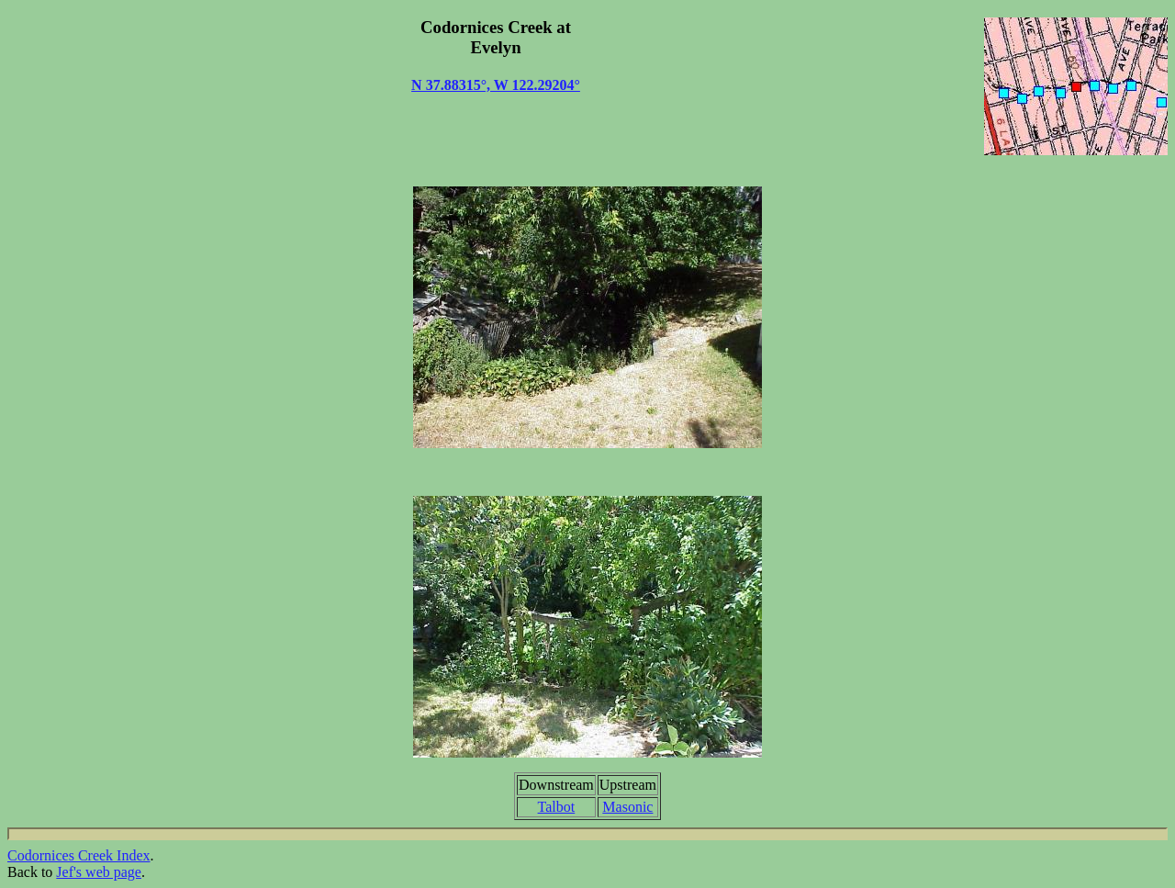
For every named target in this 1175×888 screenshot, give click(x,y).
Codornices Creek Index (79, 855)
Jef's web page (98, 872)
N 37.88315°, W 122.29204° (495, 85)
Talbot (557, 807)
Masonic (627, 807)
